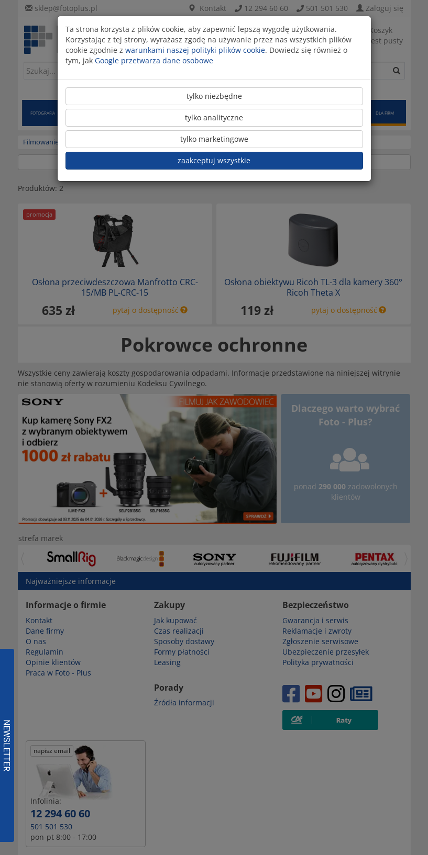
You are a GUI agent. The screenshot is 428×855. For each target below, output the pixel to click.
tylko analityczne (214, 117)
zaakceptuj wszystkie (214, 160)
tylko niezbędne (214, 96)
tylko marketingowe (214, 139)
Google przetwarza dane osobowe (154, 60)
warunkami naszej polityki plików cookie (195, 50)
